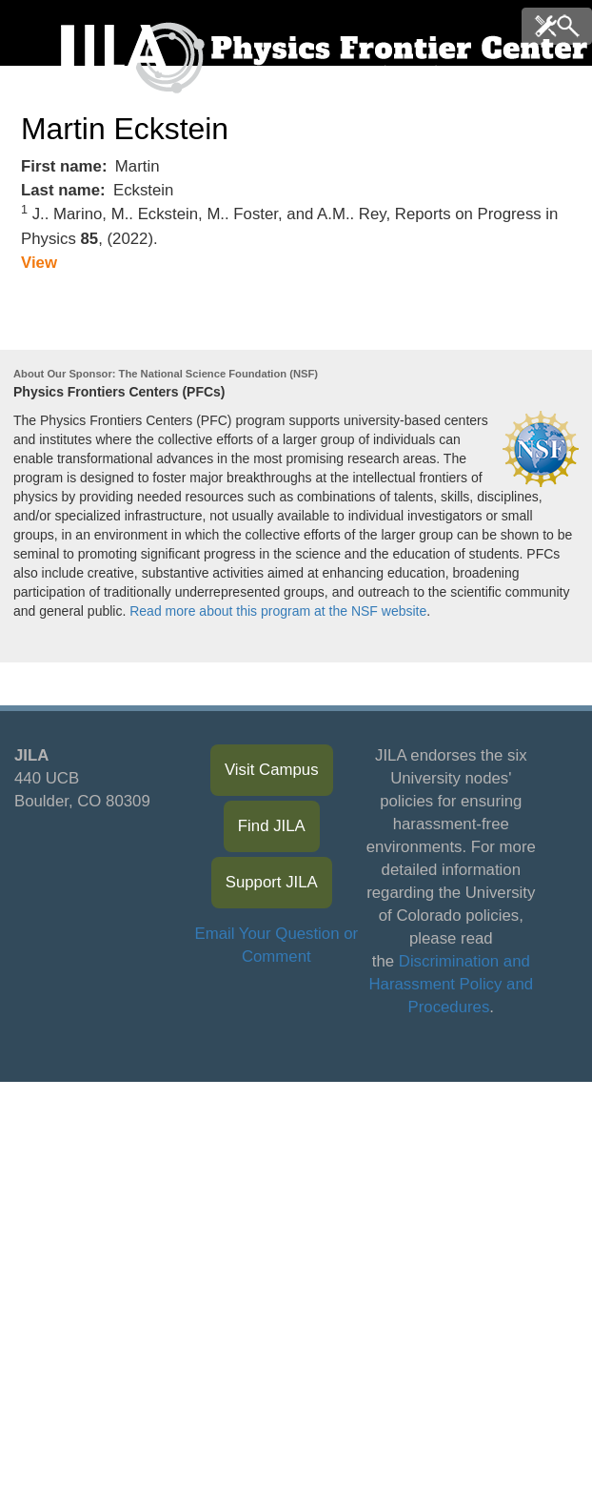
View (39, 263)
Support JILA (272, 882)
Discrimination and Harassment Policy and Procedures (451, 984)
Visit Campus (272, 770)
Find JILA (272, 826)
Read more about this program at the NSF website (277, 611)
